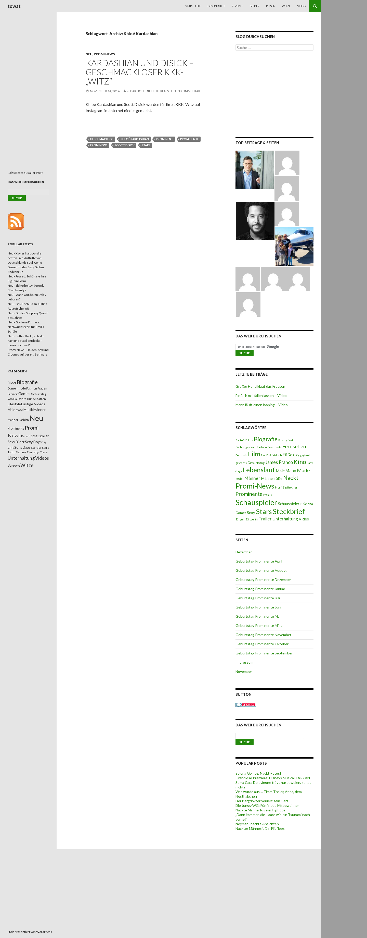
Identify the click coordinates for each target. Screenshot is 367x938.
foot (263, 455)
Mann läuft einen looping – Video (261, 405)
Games (24, 393)
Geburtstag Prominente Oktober (262, 644)
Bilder (254, 6)
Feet (271, 447)
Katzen (41, 399)
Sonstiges (22, 447)
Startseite (193, 6)
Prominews (99, 145)
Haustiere (20, 398)
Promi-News (254, 485)
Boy (280, 440)
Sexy (251, 512)
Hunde (31, 398)
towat (14, 6)
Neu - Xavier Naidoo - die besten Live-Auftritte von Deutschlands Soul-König (25, 257)
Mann (290, 470)
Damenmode (17, 388)
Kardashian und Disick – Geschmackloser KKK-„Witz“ (139, 72)
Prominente (189, 139)
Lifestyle (14, 404)
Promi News (104, 54)
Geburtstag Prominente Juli (257, 598)
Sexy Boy (32, 442)
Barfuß (240, 440)
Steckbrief (289, 511)
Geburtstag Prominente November (263, 634)
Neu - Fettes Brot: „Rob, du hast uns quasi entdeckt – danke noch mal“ (26, 340)
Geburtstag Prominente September (264, 653)
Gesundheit (216, 6)
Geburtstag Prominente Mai (257, 616)
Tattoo (11, 452)
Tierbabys (33, 452)
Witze (286, 6)
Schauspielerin (290, 503)
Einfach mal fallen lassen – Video (261, 395)
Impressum (244, 662)
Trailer (265, 518)
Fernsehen (294, 446)
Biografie (266, 439)
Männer (252, 478)
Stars (146, 145)
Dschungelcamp (245, 447)
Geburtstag (256, 463)
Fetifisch (241, 455)
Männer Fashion (18, 419)
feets (277, 447)
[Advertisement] (274, 95)
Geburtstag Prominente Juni (258, 607)
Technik (21, 452)
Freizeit (13, 394)
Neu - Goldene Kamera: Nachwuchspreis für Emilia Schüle (26, 326)
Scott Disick (125, 145)
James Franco (279, 462)
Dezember (243, 552)
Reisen (270, 6)
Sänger (240, 519)
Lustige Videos (33, 404)
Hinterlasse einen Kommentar (175, 91)
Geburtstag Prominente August (261, 570)
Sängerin (252, 519)
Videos (42, 458)
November (243, 671)
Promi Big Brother (286, 487)
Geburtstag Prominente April (258, 561)
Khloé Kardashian (135, 139)
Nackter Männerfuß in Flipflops (260, 828)
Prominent (164, 139)
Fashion (262, 447)
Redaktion (135, 91)
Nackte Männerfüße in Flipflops (260, 810)
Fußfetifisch (274, 455)
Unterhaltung (285, 518)
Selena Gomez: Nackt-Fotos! (258, 773)
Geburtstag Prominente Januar (260, 589)
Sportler (36, 447)
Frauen (42, 388)
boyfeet (288, 440)
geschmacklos (101, 139)
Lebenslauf (259, 470)
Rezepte (237, 6)
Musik (28, 409)
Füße (287, 454)
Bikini (249, 440)
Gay (296, 455)
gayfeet (305, 455)
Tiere (43, 452)
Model (239, 478)
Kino (300, 461)
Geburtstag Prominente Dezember (263, 579)
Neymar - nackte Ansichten (257, 824)
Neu (89, 54)
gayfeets (241, 463)
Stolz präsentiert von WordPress (30, 932)
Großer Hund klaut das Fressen (260, 386)
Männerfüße (271, 478)
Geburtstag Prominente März (258, 625)
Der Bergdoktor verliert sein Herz (261, 801)
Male (280, 470)
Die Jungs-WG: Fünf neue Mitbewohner (267, 805)
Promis (267, 494)
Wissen (14, 466)
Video (301, 6)
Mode (303, 470)
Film (254, 454)
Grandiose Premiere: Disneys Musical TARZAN (272, 778)
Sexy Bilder (16, 442)
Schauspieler (256, 502)
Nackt (290, 477)
